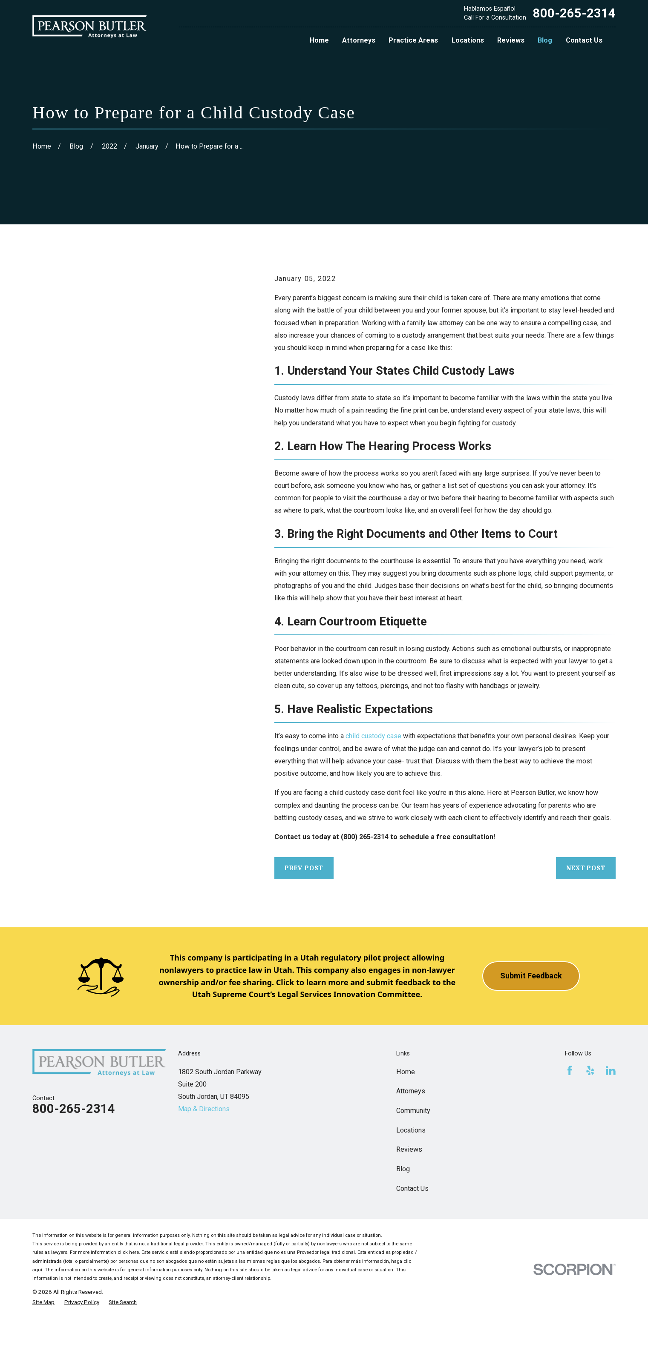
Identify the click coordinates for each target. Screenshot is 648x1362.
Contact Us (412, 1188)
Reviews (409, 1149)
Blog (403, 1169)
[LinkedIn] (611, 1070)
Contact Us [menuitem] (584, 40)
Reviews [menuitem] (510, 40)
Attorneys (410, 1091)
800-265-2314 (574, 13)
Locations (411, 1130)
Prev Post (304, 868)
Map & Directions (204, 1109)
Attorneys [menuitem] (358, 40)
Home (405, 1072)
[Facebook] (570, 1070)
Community (413, 1111)
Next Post (585, 868)
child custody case (373, 736)
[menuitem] (43, 1302)
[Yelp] (590, 1070)
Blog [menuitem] (545, 40)
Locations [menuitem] (468, 40)
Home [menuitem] (319, 40)
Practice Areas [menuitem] (413, 40)
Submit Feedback (531, 975)
